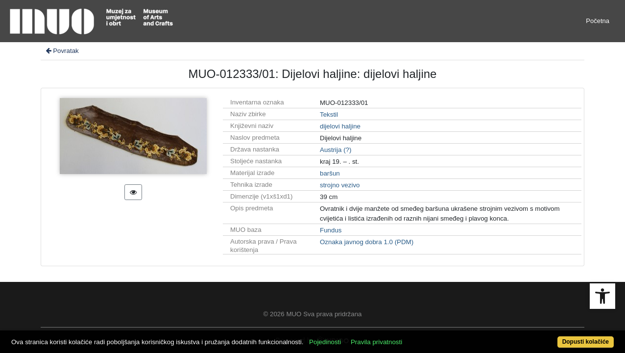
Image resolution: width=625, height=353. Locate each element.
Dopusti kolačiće (551, 336)
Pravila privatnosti (407, 336)
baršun (330, 173)
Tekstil (329, 114)
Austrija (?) (335, 149)
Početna (597, 21)
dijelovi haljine (340, 126)
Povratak (62, 50)
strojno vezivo (340, 185)
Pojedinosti (356, 336)
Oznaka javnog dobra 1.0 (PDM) (366, 242)
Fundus (330, 230)
